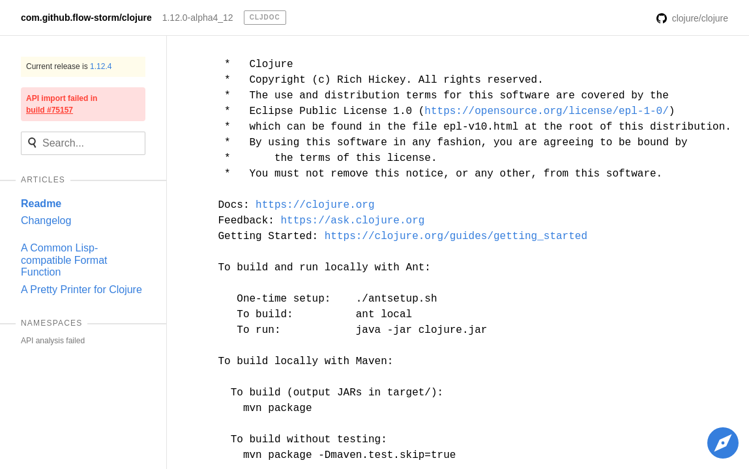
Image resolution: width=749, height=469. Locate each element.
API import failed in (61, 104)
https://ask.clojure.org (353, 221)
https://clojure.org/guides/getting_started (456, 236)
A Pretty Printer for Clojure (81, 289)
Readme (41, 203)
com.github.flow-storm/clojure (86, 17)
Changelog (46, 220)
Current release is (68, 66)
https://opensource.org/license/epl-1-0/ (546, 111)
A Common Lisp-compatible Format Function (64, 259)
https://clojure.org (315, 205)
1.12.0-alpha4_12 (197, 17)
